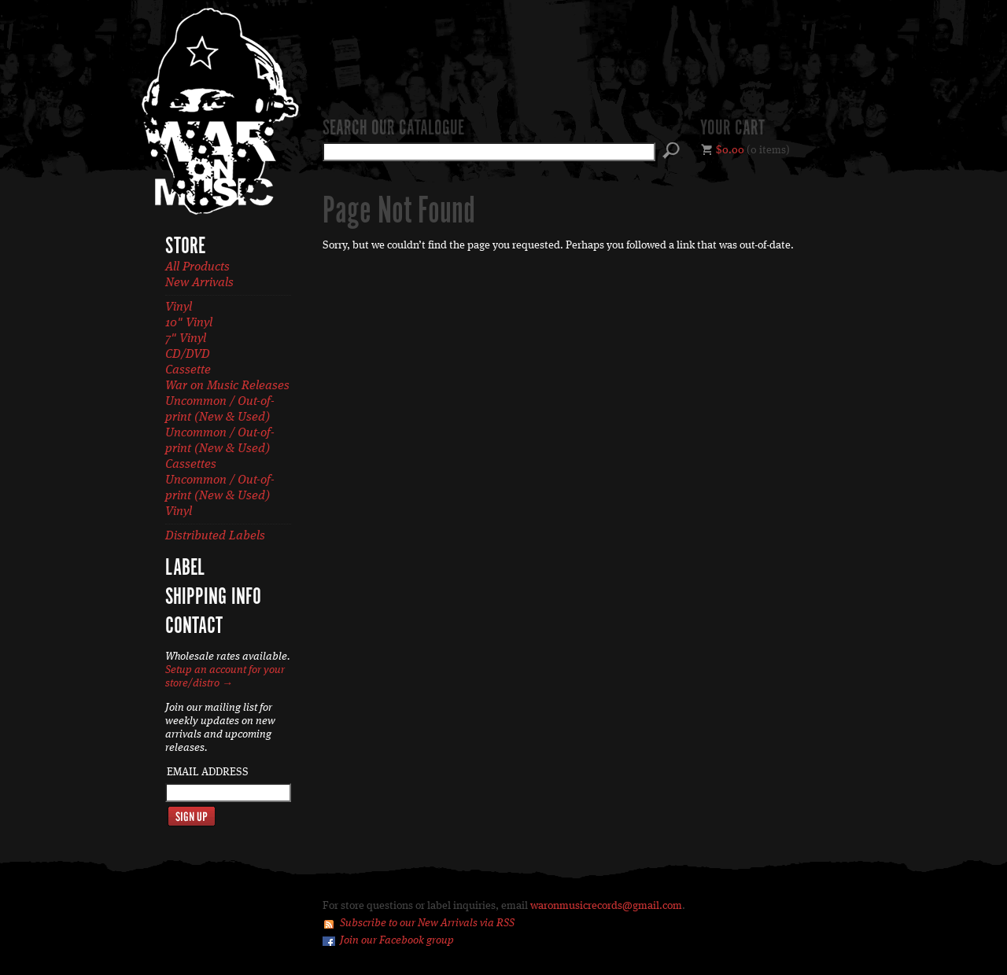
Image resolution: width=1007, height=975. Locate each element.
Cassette (188, 370)
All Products (197, 267)
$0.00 (730, 150)
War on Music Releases (227, 386)
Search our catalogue (393, 129)
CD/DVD (187, 354)
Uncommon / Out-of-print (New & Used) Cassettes (220, 449)
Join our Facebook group (397, 940)
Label (185, 568)
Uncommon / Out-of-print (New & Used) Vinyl (220, 496)
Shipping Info (213, 598)
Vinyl (178, 307)
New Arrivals (199, 283)
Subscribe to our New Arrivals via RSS (427, 923)
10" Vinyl (188, 323)
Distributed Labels (215, 536)
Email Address (208, 772)
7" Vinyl (185, 339)
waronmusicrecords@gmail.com (606, 905)
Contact (194, 627)
